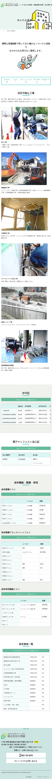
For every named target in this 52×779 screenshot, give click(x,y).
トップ (21, 5)
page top (26, 729)
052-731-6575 (26, 755)
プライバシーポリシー (43, 777)
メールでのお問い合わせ (26, 761)
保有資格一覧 (45, 79)
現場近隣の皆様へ (39, 5)
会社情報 (29, 777)
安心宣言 (47, 5)
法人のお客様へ (28, 5)
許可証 (15, 79)
